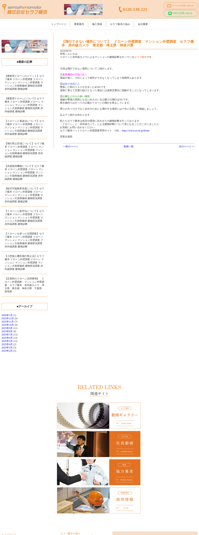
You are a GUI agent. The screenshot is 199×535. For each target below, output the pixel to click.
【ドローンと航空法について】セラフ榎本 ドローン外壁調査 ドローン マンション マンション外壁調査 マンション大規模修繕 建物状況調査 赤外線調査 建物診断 (24, 217)
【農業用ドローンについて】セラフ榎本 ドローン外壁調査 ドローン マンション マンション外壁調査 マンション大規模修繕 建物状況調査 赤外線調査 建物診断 (24, 105)
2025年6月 (7, 338)
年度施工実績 (11, 495)
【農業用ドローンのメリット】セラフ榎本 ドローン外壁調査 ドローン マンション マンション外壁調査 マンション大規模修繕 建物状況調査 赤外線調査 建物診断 (24, 82)
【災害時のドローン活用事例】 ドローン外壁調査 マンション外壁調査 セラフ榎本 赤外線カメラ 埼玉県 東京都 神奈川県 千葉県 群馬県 (24, 285)
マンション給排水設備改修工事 (20, 478)
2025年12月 (8, 318)
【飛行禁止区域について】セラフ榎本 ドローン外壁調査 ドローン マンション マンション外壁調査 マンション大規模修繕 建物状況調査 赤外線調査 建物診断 (24, 150)
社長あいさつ (70, 478)
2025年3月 (7, 347)
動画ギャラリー (71, 482)
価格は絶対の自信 (72, 464)
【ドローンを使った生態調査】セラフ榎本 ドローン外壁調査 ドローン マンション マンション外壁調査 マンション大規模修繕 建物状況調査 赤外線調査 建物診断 (24, 240)
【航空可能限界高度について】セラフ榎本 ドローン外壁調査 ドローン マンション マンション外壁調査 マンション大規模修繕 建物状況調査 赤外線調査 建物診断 (24, 195)
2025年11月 (8, 321)
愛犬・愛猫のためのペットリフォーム (23, 481)
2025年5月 (7, 341)
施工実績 (97, 22)
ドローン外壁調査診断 (15, 474)
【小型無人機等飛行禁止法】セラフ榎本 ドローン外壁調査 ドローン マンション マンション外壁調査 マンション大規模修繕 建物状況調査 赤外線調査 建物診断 (24, 262)
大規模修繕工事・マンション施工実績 (23, 492)
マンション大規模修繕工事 (18, 470)
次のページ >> (187, 146)
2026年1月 (7, 315)
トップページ (49, 22)
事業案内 (75, 22)
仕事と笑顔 (69, 467)
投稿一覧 (129, 146)
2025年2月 (7, 350)
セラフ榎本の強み (124, 22)
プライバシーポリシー (74, 489)
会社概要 (152, 22)
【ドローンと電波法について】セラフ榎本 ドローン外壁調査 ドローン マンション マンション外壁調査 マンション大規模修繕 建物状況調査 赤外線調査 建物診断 (24, 127)
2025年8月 (7, 331)
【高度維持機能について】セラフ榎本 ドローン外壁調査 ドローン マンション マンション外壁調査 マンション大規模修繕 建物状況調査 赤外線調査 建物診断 (24, 172)
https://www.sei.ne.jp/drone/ (136, 130)
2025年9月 (7, 328)
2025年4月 (7, 344)
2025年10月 (8, 325)
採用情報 (68, 485)
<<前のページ (70, 146)
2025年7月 (7, 334)
